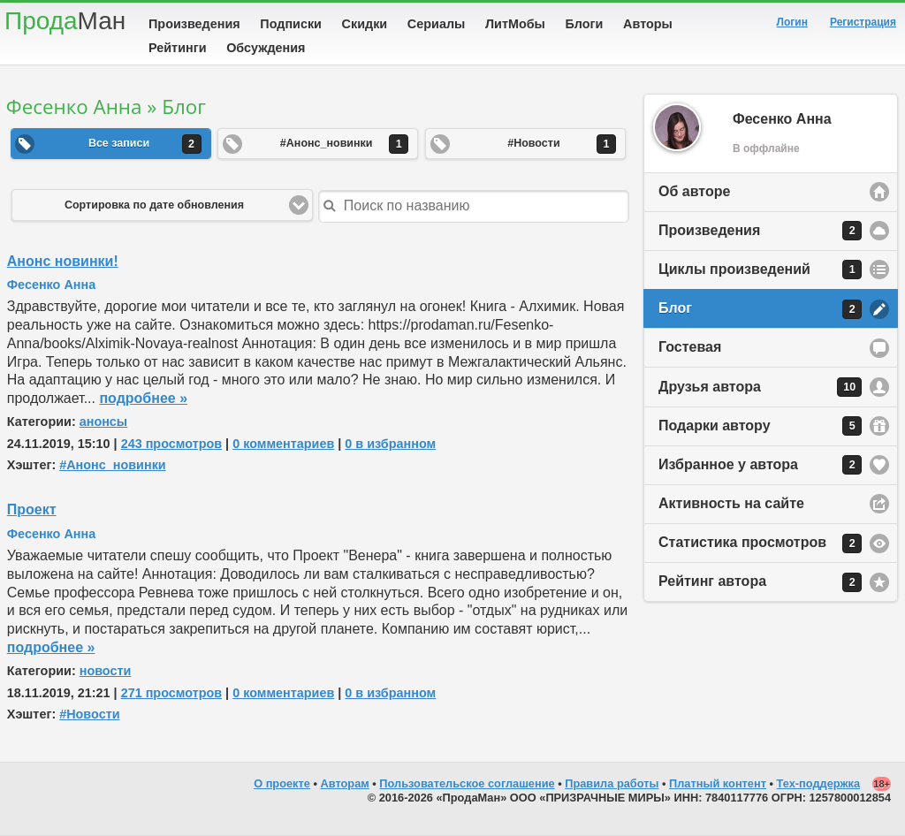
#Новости (89, 714)
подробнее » (143, 398)
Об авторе (694, 191)
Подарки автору (760, 426)
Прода (64, 20)
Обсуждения (265, 48)
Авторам (345, 783)
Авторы (648, 24)
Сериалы (436, 24)
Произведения (194, 24)
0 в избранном (390, 444)
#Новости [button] (561, 144)
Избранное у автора (760, 465)
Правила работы (611, 783)
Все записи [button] (145, 144)
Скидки (365, 24)
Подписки (291, 24)
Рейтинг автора (760, 582)
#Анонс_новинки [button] (344, 144)
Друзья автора (760, 387)
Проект (32, 509)
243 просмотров (171, 444)
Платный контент (717, 783)
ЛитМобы (515, 24)
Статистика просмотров (760, 543)
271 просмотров (171, 693)
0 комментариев (283, 444)
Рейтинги (177, 48)
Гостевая (689, 346)
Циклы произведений (760, 269)
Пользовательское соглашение (466, 783)
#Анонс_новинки (112, 465)
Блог (760, 309)
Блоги (585, 24)
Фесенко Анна (51, 284)
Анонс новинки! (62, 261)
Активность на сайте (731, 503)
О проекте (282, 783)
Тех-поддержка (819, 783)
